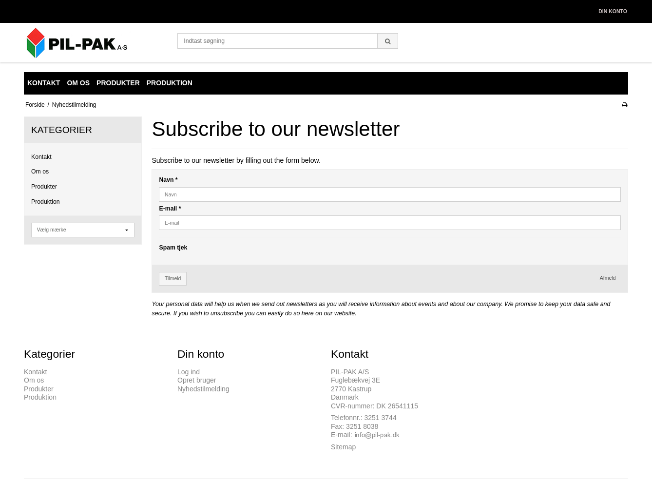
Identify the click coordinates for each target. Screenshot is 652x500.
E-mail (170, 208)
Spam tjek (173, 247)
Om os (40, 171)
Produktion (45, 201)
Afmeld (608, 278)
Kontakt (41, 157)
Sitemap (343, 447)
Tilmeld (173, 278)
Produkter (44, 186)
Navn (168, 179)
